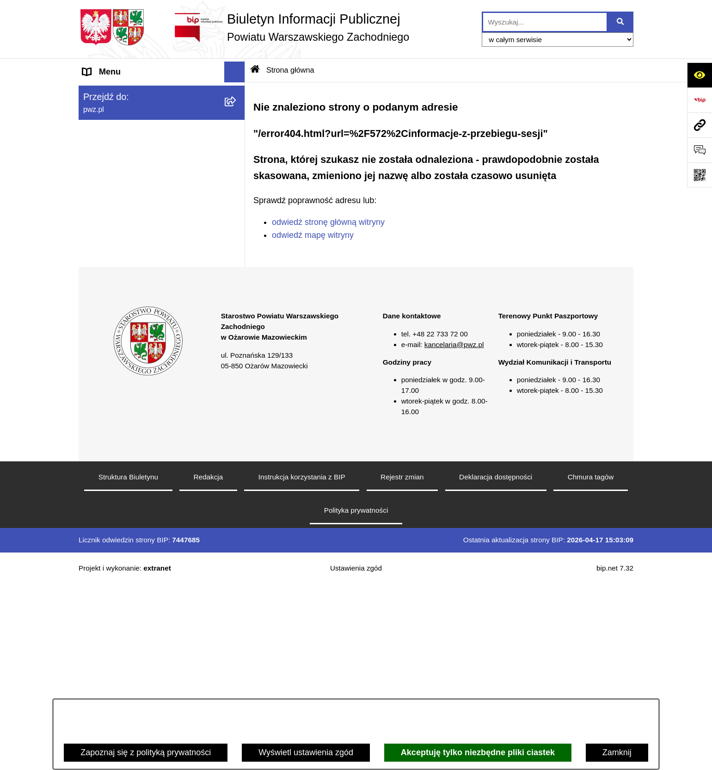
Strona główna (109, 92)
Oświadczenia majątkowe (130, 217)
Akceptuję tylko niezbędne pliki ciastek (478, 752)
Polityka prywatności (356, 696)
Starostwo (101, 134)
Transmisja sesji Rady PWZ (133, 384)
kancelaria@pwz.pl (454, 530)
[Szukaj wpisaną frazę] (620, 22)
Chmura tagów (591, 662)
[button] (237, 114)
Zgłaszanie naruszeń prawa (133, 238)
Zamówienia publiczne (124, 196)
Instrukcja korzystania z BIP (301, 662)
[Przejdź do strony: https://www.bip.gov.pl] (699, 99)
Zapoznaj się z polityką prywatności (145, 752)
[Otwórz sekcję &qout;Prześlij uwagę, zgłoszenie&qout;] (699, 149)
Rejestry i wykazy (115, 342)
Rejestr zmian (402, 662)
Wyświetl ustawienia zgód (305, 752)
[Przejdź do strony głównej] (244, 27)
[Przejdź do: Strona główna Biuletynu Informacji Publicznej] (255, 69)
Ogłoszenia (103, 175)
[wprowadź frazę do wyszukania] (545, 22)
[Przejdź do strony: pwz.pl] (699, 124)
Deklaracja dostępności (495, 662)
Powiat (95, 113)
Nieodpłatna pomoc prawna (133, 280)
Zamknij (617, 752)
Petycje (96, 321)
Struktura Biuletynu (128, 662)
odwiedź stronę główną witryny (328, 222)
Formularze (104, 363)
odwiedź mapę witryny (313, 235)
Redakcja (208, 662)
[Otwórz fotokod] (699, 174)
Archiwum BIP (109, 405)
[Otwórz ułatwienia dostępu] (699, 74)
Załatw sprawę (109, 155)
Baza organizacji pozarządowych (143, 259)
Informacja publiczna (121, 300)
